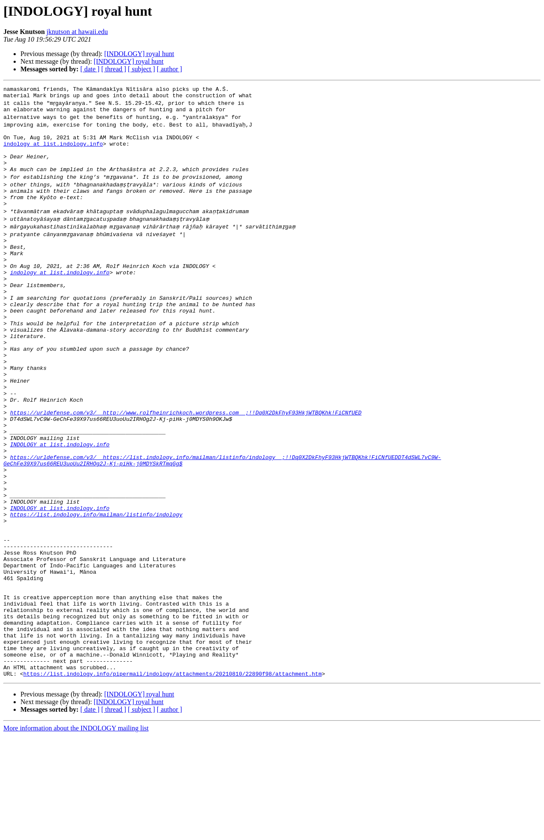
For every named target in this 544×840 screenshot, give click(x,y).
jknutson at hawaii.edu (77, 31)
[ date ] (89, 69)
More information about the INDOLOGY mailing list (76, 832)
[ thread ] (113, 69)
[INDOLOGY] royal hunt (139, 53)
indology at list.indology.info (53, 151)
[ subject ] (141, 69)
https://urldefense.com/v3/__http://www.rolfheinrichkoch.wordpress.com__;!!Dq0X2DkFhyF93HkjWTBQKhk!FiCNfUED (186, 464)
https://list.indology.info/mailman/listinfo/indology (96, 587)
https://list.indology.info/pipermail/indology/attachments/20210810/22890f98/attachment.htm (172, 778)
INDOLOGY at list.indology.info (60, 503)
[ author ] (169, 69)
